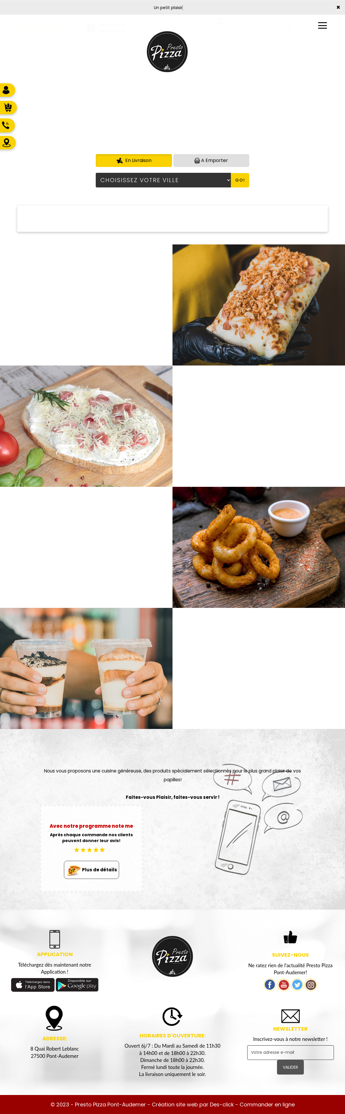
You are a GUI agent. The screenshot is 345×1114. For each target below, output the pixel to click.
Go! (240, 180)
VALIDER (290, 1067)
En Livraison (133, 160)
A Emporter (211, 160)
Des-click (222, 1104)
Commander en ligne (267, 1104)
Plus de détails (91, 870)
